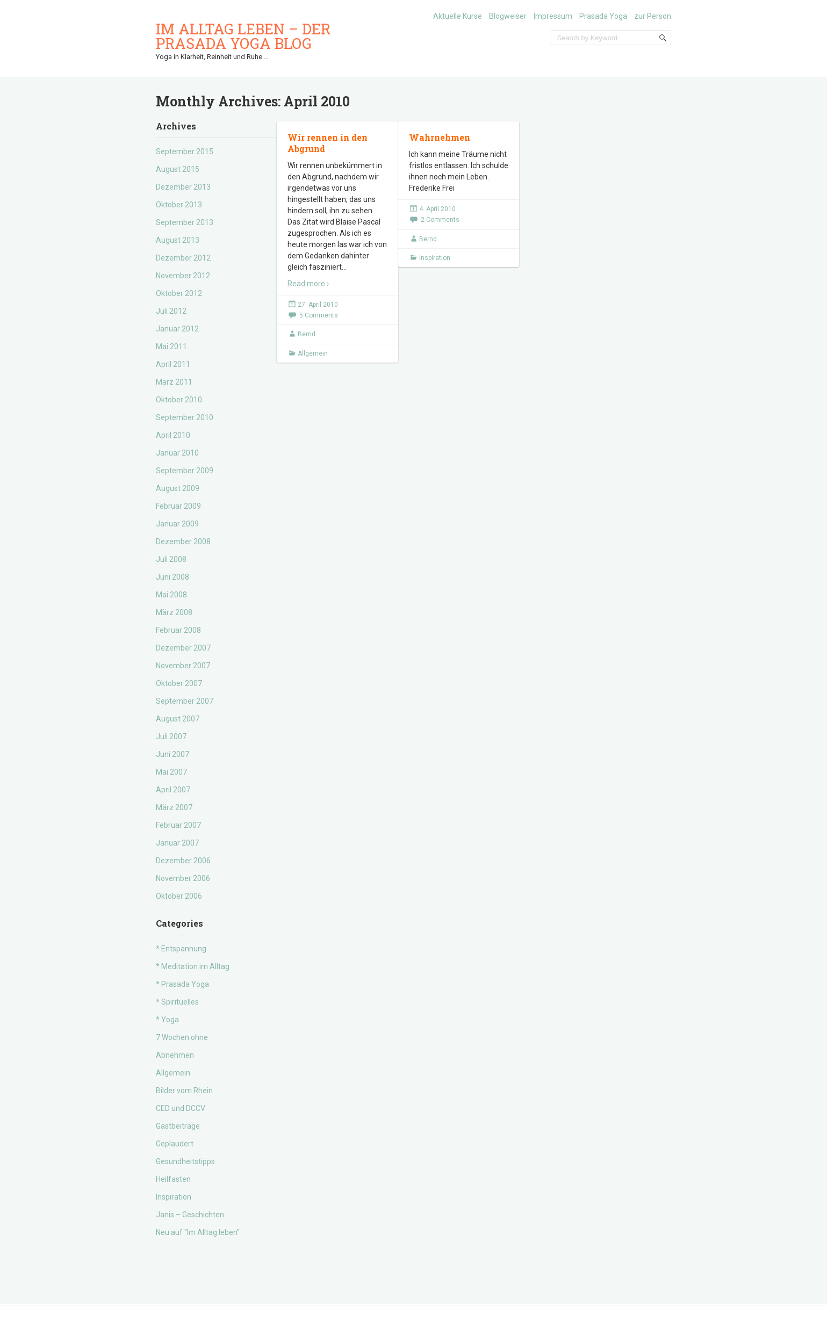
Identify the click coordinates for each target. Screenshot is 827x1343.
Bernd (306, 334)
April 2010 (173, 435)
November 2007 (183, 665)
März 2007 (174, 807)
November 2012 (183, 275)
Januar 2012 (177, 328)
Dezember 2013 (183, 187)
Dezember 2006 (183, 860)
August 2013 (177, 240)
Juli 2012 (171, 311)
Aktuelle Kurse (457, 16)
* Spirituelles (177, 1002)
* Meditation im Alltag (192, 966)
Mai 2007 (171, 772)
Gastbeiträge (178, 1126)
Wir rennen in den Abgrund (327, 143)
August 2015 (177, 169)
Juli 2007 (171, 736)
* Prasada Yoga (182, 984)
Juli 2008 (171, 559)
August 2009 (177, 488)
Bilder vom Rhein (184, 1090)
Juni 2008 (172, 577)
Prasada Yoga (603, 16)
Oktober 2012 (179, 293)
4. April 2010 (437, 209)
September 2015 (184, 151)
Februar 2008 (178, 630)
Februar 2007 (178, 825)
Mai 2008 (171, 594)
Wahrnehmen (439, 137)
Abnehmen (175, 1055)
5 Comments (318, 315)
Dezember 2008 (183, 541)
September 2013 (184, 222)
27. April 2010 (318, 304)
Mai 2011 (171, 346)
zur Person (652, 16)
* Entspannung (181, 948)
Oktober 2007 (179, 683)
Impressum (553, 16)
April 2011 (173, 364)
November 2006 (183, 878)
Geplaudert (174, 1143)
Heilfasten (173, 1179)
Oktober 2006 (179, 896)
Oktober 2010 (179, 399)
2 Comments (440, 219)
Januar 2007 (177, 843)
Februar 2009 (178, 506)
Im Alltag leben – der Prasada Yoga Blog (243, 36)
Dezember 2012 (183, 258)
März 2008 (174, 612)
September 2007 (184, 701)
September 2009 (184, 470)
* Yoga (167, 1019)
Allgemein (173, 1072)
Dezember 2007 (183, 648)
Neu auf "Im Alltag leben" (198, 1232)
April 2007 (173, 789)
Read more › (308, 283)
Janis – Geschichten (190, 1214)
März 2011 (174, 382)
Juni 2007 (172, 754)
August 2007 (177, 718)
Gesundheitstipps (185, 1161)
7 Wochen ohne (182, 1037)
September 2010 (184, 417)
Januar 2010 (177, 453)
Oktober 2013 (179, 204)
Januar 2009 (177, 523)
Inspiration (173, 1197)
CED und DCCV (180, 1108)
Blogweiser (508, 16)
